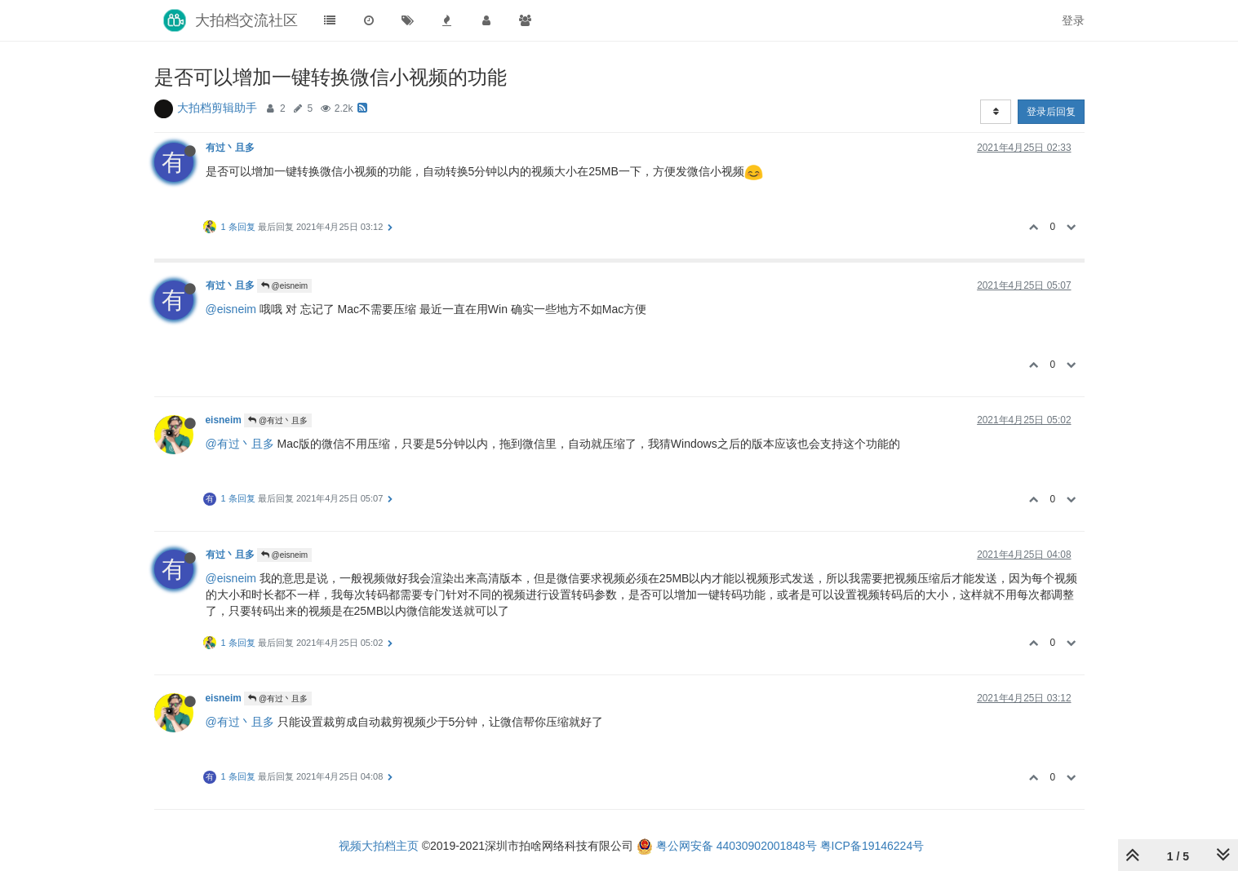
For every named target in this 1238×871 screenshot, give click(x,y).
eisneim (224, 420)
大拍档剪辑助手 (217, 107)
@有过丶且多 (278, 420)
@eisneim (284, 285)
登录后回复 (1051, 111)
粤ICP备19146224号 (872, 845)
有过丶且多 (230, 147)
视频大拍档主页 (379, 845)
